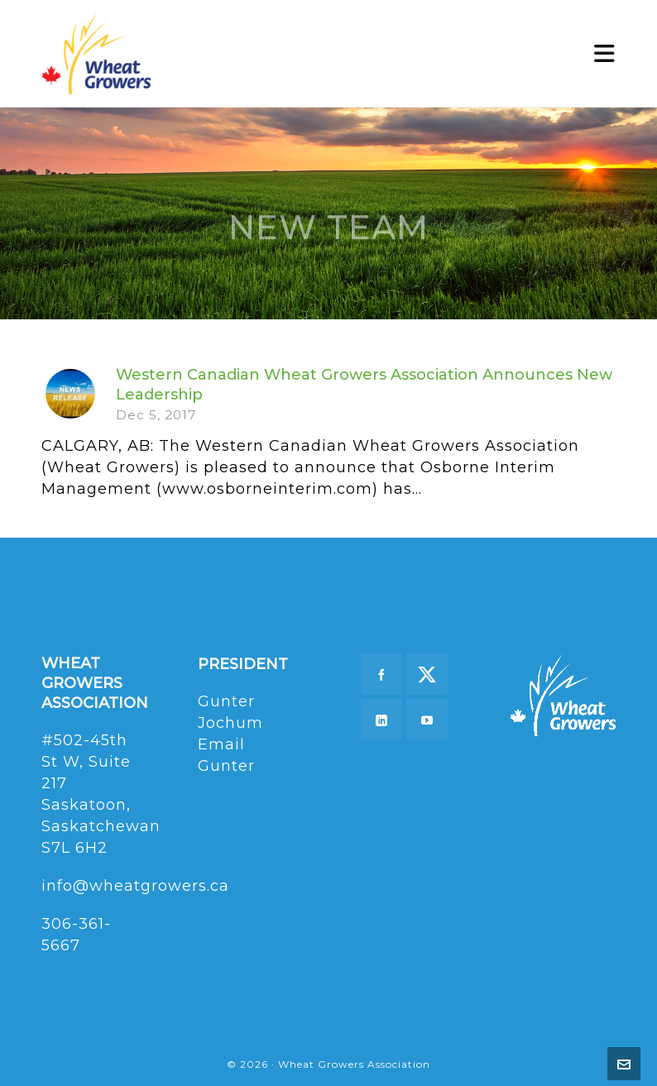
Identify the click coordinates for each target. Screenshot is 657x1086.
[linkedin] (381, 719)
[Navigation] (605, 54)
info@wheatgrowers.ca (135, 886)
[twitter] (427, 674)
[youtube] (427, 719)
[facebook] (381, 674)
